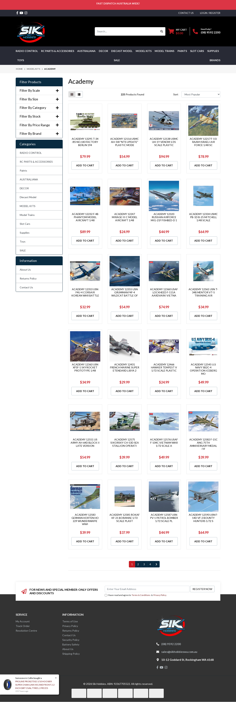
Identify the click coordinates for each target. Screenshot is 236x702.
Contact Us (26, 287)
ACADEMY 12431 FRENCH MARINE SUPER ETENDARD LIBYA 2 (124, 367)
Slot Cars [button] (197, 50)
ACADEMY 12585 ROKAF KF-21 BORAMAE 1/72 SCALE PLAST (125, 518)
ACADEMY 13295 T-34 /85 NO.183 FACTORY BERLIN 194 (85, 142)
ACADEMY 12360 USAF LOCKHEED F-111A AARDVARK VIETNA (164, 292)
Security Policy (70, 639)
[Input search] (126, 31)
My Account (23, 621)
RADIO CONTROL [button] (27, 50)
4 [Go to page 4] (150, 564)
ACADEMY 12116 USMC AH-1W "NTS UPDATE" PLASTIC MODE (124, 142)
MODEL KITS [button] (144, 50)
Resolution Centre (26, 630)
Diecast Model (28, 197)
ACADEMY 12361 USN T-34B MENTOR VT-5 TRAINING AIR (203, 292)
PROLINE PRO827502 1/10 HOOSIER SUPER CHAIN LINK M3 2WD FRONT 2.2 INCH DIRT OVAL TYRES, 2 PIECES (34, 684)
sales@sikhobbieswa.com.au (179, 651)
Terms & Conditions (141, 595)
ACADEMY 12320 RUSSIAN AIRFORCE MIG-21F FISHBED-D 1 (164, 217)
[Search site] (161, 31)
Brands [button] (215, 60)
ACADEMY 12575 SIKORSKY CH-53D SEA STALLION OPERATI (124, 442)
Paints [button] (182, 50)
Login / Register (210, 12)
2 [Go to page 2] (138, 564)
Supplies (25, 232)
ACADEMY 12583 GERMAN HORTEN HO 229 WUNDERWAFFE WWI (85, 519)
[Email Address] (147, 589)
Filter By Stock (39, 116)
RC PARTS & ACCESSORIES (36, 161)
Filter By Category (39, 108)
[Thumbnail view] (72, 94)
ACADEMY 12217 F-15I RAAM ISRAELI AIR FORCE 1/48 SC (203, 142)
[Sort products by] (200, 94)
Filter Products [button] (30, 82)
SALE (117, 60)
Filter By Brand (39, 133)
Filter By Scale (39, 90)
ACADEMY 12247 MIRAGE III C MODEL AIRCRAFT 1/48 (124, 217)
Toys (22, 241)
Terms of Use (70, 621)
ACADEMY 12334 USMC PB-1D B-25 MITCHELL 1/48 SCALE (203, 217)
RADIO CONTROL (31, 152)
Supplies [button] (213, 50)
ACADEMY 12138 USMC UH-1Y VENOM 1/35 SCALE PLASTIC (164, 142)
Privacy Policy (159, 595)
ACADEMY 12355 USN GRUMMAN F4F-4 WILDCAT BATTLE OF (124, 292)
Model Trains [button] (164, 50)
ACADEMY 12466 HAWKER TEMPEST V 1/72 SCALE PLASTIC (164, 367)
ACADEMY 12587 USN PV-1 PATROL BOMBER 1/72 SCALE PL (164, 518)
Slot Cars (25, 223)
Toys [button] (20, 60)
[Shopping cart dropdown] (177, 31)
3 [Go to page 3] (144, 564)
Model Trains (27, 214)
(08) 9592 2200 (210, 32)
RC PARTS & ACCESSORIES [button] (57, 50)
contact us (186, 12)
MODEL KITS (27, 206)
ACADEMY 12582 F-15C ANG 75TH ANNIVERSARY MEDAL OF (203, 444)
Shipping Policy (71, 653)
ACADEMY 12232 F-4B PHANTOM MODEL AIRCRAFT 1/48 (85, 217)
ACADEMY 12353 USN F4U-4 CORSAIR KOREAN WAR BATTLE (85, 292)
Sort (175, 94)
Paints (23, 170)
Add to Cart (85, 165)
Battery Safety (70, 644)
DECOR (24, 188)
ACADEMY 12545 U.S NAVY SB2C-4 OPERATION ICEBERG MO (203, 369)
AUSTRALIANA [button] (86, 50)
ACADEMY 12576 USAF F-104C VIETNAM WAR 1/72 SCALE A (164, 442)
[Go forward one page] (156, 564)
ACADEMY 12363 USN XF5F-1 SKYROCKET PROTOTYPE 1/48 (85, 367)
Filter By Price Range (39, 125)
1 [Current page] (132, 564)
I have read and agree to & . (136, 595)
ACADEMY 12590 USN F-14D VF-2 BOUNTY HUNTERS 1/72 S (203, 518)
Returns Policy (28, 278)
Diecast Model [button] (121, 50)
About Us (25, 269)
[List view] (79, 94)
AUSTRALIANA (29, 179)
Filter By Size (39, 99)
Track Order (23, 626)
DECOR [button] (103, 50)
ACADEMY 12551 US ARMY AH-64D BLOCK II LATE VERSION (85, 442)
